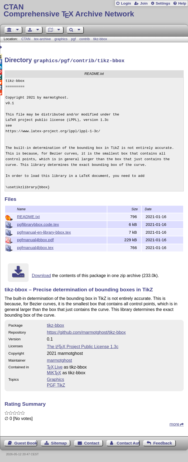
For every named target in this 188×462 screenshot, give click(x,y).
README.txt (28, 216)
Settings (163, 3)
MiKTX (54, 372)
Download (41, 274)
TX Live (55, 366)
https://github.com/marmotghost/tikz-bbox (86, 331)
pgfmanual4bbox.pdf (35, 239)
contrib (84, 39)
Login (126, 3)
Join (144, 3)
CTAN (25, 39)
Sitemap (59, 442)
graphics (60, 39)
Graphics (55, 378)
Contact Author (128, 442)
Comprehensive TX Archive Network (94, 11)
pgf (73, 39)
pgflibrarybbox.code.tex (38, 223)
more (174, 423)
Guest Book (25, 442)
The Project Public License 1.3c (82, 346)
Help (182, 3)
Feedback (162, 442)
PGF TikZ (56, 384)
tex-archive (42, 39)
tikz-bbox (100, 39)
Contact (91, 442)
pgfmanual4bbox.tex (35, 246)
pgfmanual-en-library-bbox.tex (44, 231)
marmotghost (59, 359)
